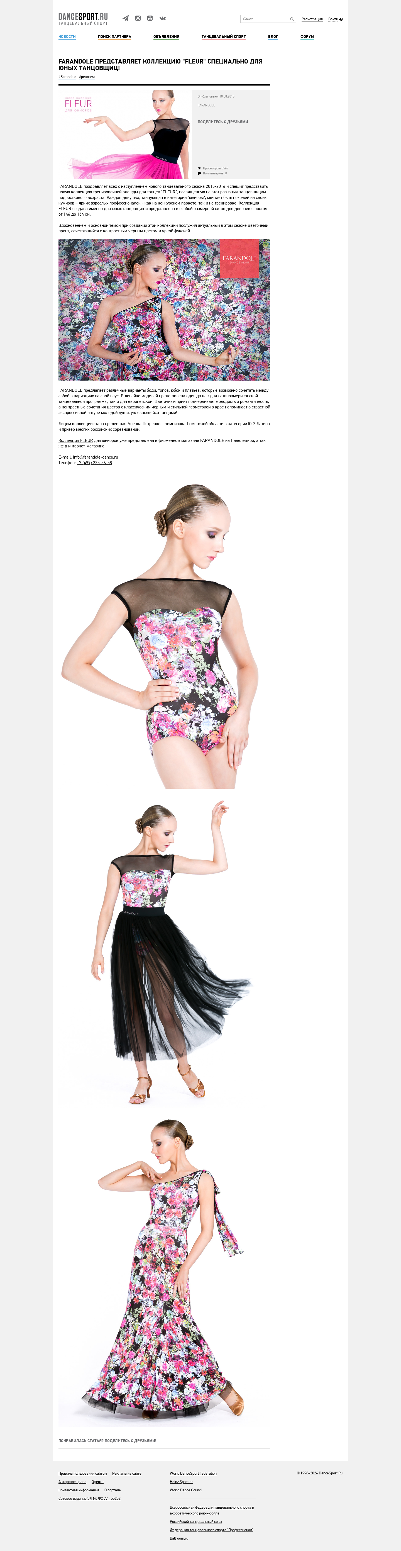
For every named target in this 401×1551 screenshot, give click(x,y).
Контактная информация (78, 1490)
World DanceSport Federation (193, 1473)
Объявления (166, 36)
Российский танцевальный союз (196, 1521)
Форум (307, 36)
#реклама (87, 76)
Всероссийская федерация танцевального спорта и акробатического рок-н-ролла (212, 1510)
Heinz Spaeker (181, 1481)
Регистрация (312, 19)
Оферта (98, 1481)
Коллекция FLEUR (75, 440)
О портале (112, 1490)
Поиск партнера (114, 36)
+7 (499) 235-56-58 (94, 463)
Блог (273, 36)
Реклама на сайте (126, 1473)
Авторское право (72, 1481)
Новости (67, 36)
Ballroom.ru (179, 1538)
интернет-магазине (86, 446)
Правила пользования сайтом (82, 1473)
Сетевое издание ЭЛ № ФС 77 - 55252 (89, 1498)
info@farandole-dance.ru (95, 457)
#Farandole (67, 76)
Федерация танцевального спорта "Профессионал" (211, 1530)
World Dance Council (186, 1490)
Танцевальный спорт (224, 36)
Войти (333, 19)
